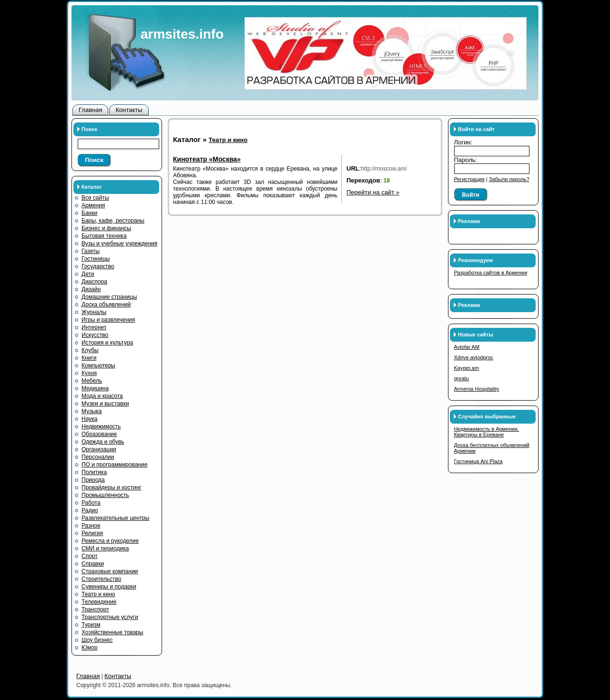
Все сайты (95, 197)
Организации (98, 449)
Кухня (89, 373)
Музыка (91, 411)
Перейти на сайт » (372, 192)
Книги (88, 358)
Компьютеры (98, 365)
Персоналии (97, 457)
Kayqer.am (466, 368)
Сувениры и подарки (108, 586)
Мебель (91, 380)
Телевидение (98, 602)
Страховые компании (109, 571)
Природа (93, 480)
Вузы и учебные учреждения (119, 243)
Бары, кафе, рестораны (112, 220)
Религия (92, 533)
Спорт (89, 556)
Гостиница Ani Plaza (478, 461)
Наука (89, 419)
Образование (99, 434)
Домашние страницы (109, 297)
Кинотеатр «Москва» (207, 159)
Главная (90, 109)
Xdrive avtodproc (474, 357)
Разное (91, 525)
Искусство (94, 335)
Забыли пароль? (509, 179)
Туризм (91, 624)
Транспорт (95, 609)
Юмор (89, 647)
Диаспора (94, 281)
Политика (94, 472)
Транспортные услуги (109, 617)
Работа (91, 502)
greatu (461, 378)
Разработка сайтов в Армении (491, 272)
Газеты (90, 251)
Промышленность (105, 495)
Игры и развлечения (108, 319)
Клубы (90, 350)
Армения (93, 205)
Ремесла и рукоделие (110, 541)
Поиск (94, 159)
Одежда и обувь (102, 441)
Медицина (95, 388)
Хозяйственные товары (112, 632)
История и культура (107, 342)
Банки (89, 213)
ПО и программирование (114, 464)
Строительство (101, 579)
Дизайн (91, 289)
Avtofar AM (467, 347)
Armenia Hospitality (476, 389)
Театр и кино (98, 594)
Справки (92, 563)
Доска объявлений (106, 304)
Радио (89, 510)
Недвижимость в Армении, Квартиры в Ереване (486, 431)
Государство (97, 266)
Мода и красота (102, 396)
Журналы (93, 312)
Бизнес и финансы (106, 228)
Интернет (93, 327)
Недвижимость (101, 426)
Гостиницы (95, 258)
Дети (87, 274)
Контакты (128, 109)
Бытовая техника (104, 236)
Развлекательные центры (115, 518)
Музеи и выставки (105, 403)
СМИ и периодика (105, 548)
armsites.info (182, 34)
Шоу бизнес (96, 640)
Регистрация (469, 179)
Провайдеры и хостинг (111, 487)
